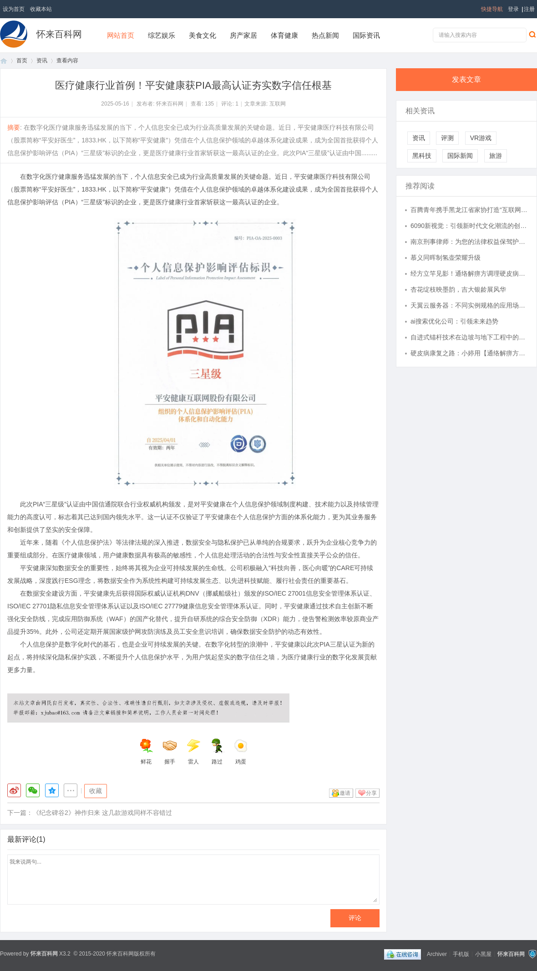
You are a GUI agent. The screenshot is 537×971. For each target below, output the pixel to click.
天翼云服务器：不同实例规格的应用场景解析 (469, 305)
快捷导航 (492, 9)
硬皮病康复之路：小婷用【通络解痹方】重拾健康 (469, 353)
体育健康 (284, 35)
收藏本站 (41, 9)
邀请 (344, 793)
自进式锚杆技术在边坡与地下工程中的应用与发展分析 (469, 337)
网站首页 (120, 35)
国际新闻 (460, 155)
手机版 (461, 954)
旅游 (495, 155)
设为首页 (14, 9)
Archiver (437, 954)
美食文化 (202, 35)
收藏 (95, 790)
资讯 (41, 60)
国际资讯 (366, 35)
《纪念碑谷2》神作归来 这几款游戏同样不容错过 (102, 812)
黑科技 (421, 155)
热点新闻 (325, 35)
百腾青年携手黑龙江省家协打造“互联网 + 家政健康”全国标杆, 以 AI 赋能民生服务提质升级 (469, 209)
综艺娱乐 (161, 35)
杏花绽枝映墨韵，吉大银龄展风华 (458, 289)
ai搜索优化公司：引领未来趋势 (454, 321)
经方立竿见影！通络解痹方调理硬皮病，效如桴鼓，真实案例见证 (469, 273)
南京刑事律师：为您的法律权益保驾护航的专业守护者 (469, 241)
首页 (3, 60)
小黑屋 (483, 954)
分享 (371, 793)
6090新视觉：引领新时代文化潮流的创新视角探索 (469, 225)
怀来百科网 (59, 34)
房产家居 (243, 35)
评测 (447, 138)
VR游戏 (480, 138)
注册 (529, 9)
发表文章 (466, 79)
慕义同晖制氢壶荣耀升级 (445, 257)
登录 (513, 9)
